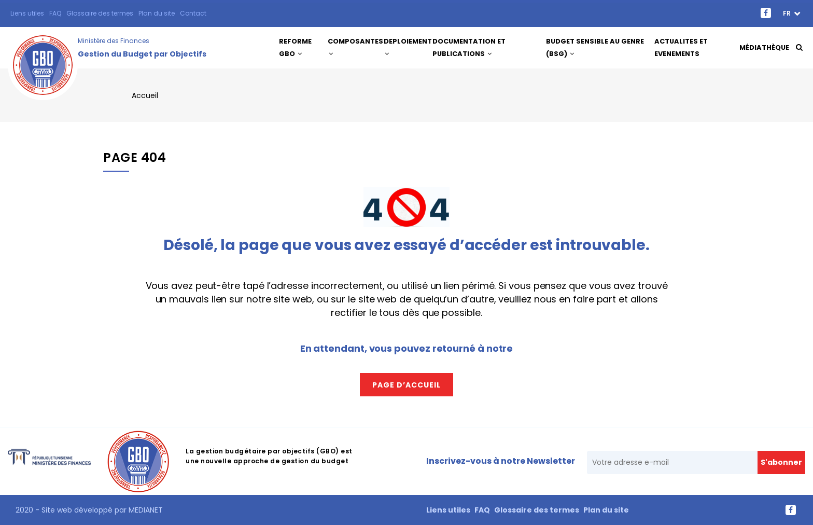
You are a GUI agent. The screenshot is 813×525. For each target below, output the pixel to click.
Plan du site (156, 13)
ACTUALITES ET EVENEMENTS (682, 47)
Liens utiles (27, 13)
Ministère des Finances (113, 40)
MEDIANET (145, 510)
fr (787, 13)
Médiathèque (764, 47)
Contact (193, 13)
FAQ (55, 13)
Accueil (145, 95)
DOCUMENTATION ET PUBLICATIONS (474, 47)
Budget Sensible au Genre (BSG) (596, 47)
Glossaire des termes (99, 13)
